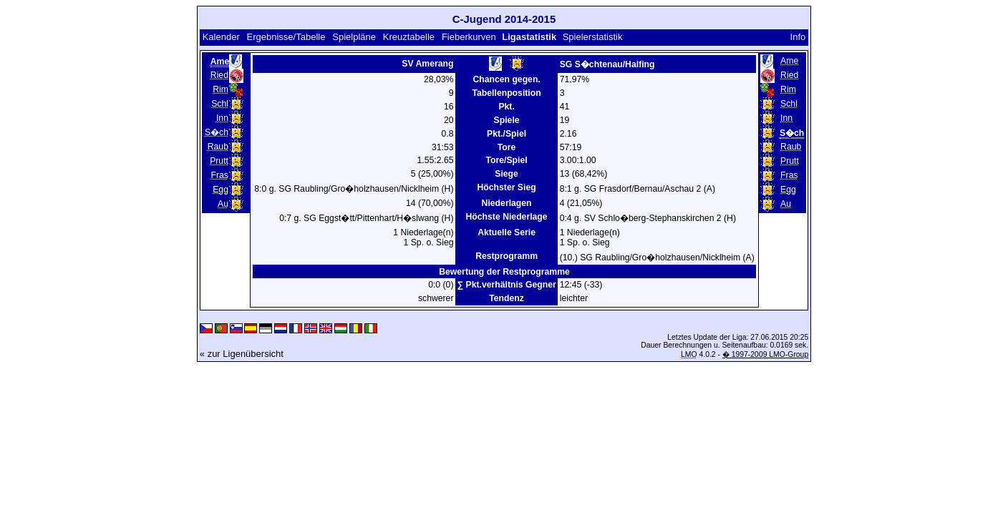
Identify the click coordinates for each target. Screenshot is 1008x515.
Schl (219, 104)
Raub (218, 147)
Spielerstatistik (593, 36)
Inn (222, 118)
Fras (219, 175)
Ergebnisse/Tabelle (286, 36)
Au (223, 204)
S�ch (216, 132)
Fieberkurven (469, 36)
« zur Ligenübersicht (242, 353)
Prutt (219, 161)
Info (798, 36)
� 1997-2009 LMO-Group (765, 354)
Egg (220, 190)
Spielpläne (354, 36)
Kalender (221, 36)
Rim (220, 89)
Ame (789, 61)
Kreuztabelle (409, 36)
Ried (219, 75)
